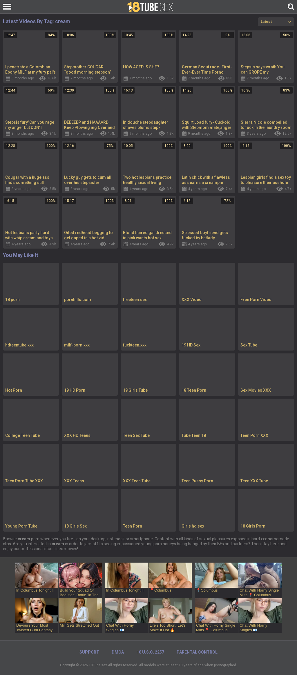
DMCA (118, 652)
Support (89, 652)
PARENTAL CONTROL (197, 652)
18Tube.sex (98, 665)
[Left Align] (8, 6)
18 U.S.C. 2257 (150, 652)
